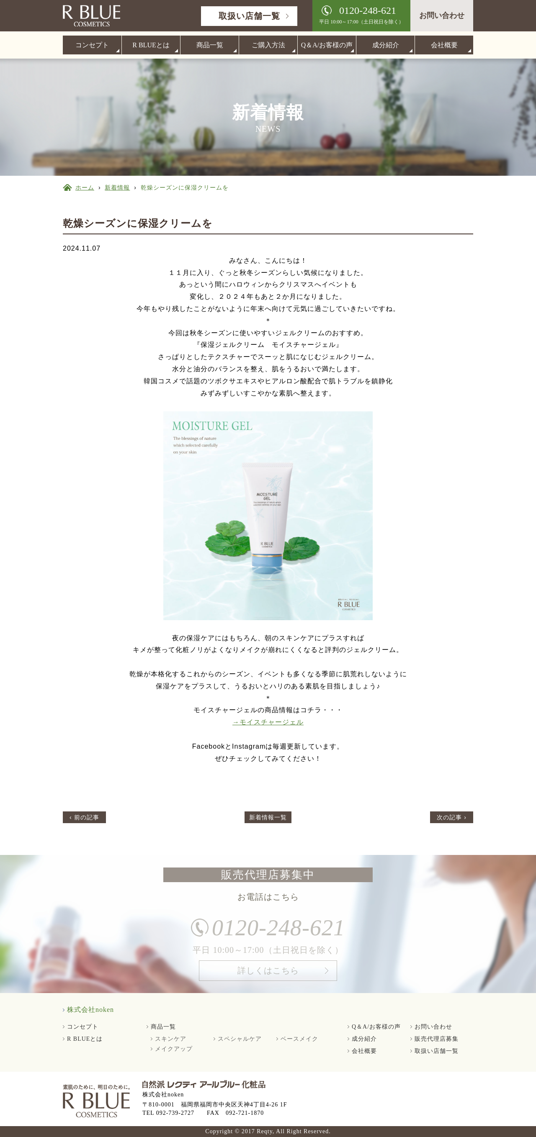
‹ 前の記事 (84, 817)
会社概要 (444, 45)
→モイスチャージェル (268, 722)
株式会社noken (90, 1009)
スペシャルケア (240, 1039)
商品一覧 (209, 45)
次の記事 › (451, 817)
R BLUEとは (150, 45)
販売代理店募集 (437, 1039)
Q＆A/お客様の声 (327, 45)
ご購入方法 (268, 45)
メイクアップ (174, 1049)
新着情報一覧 (268, 817)
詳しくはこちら (268, 973)
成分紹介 (385, 45)
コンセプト (92, 45)
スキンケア (170, 1039)
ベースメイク (299, 1039)
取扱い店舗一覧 (249, 16)
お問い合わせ (441, 15)
